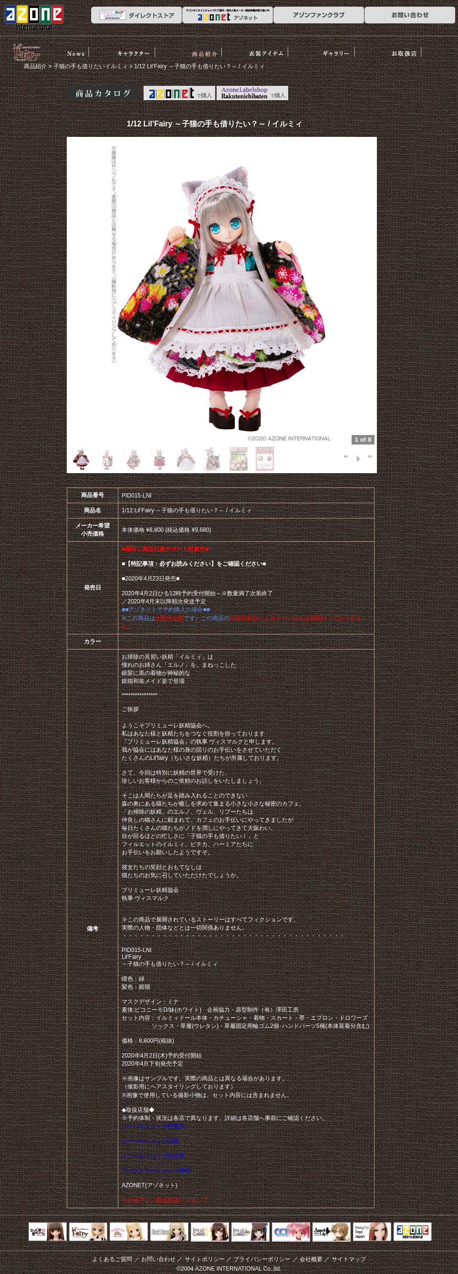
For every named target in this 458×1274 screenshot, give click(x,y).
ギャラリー (344, 49)
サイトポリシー (205, 1259)
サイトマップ (349, 1259)
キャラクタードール (291, 1232)
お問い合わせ (158, 1259)
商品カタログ (103, 93)
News (76, 49)
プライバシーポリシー (262, 1259)
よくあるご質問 (112, 1259)
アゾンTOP (413, 1232)
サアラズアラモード (129, 1232)
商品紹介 (210, 49)
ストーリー (143, 49)
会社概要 (311, 1259)
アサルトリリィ (331, 1232)
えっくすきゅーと (48, 1232)
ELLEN (250, 1232)
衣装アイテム (277, 49)
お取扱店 (410, 49)
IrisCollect (210, 1232)
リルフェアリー (26, 51)
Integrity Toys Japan (372, 1232)
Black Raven (169, 1232)
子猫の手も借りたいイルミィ (90, 66)
